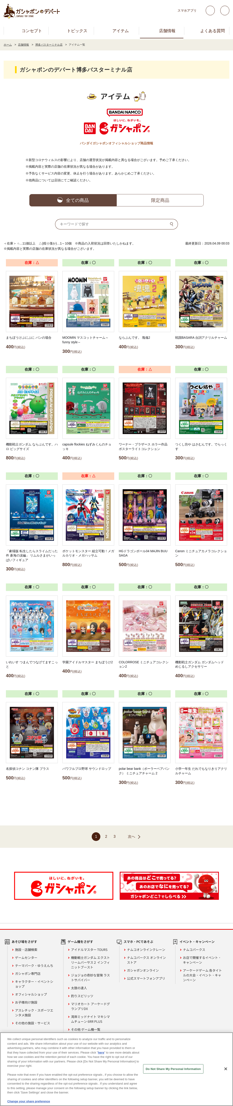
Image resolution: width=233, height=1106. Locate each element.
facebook (224, 10)
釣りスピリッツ (82, 996)
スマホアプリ (187, 10)
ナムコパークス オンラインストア (146, 960)
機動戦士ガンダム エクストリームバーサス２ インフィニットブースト (90, 962)
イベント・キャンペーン (197, 941)
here (101, 1052)
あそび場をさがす (24, 941)
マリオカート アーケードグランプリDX (90, 1006)
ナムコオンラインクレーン (146, 949)
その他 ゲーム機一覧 (85, 1029)
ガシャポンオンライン (143, 970)
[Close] (226, 1069)
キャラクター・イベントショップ (34, 984)
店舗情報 (167, 31)
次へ (131, 836)
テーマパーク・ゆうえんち (34, 965)
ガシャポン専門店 (28, 973)
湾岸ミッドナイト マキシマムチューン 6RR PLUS (90, 1019)
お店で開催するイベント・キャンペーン (202, 960)
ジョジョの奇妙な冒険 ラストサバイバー (90, 977)
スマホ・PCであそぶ (138, 941)
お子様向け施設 (26, 1002)
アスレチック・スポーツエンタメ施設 (34, 1012)
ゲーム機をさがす (80, 941)
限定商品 (160, 200)
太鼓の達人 (79, 988)
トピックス (77, 31)
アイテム (120, 31)
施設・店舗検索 (26, 949)
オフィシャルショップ (31, 994)
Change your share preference (28, 1101)
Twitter (210, 10)
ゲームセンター (26, 957)
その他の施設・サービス (32, 1023)
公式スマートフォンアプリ (146, 978)
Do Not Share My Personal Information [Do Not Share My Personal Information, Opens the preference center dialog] (173, 1069)
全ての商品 (77, 200)
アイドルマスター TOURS (89, 949)
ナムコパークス (194, 949)
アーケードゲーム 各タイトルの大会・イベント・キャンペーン (202, 975)
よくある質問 (212, 31)
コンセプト (32, 31)
